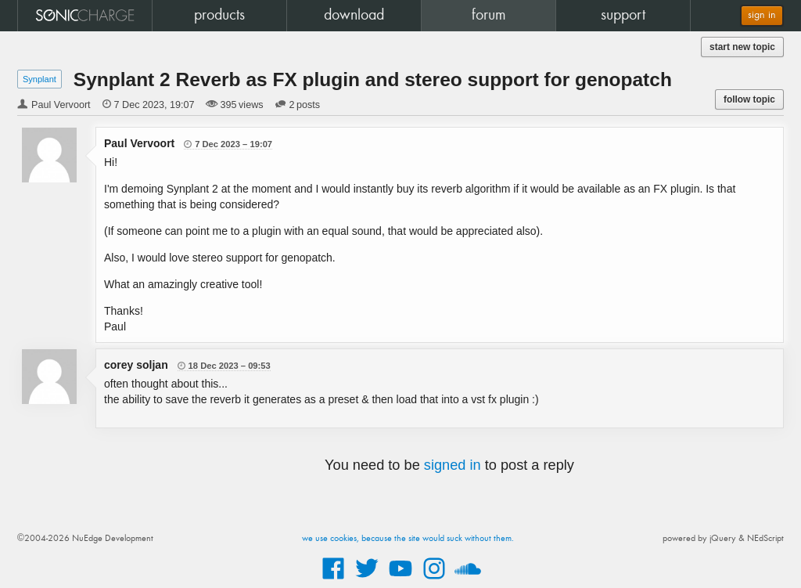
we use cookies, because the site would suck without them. (408, 538)
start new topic (742, 46)
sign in (762, 15)
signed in (452, 465)
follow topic (749, 99)
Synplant (39, 79)
